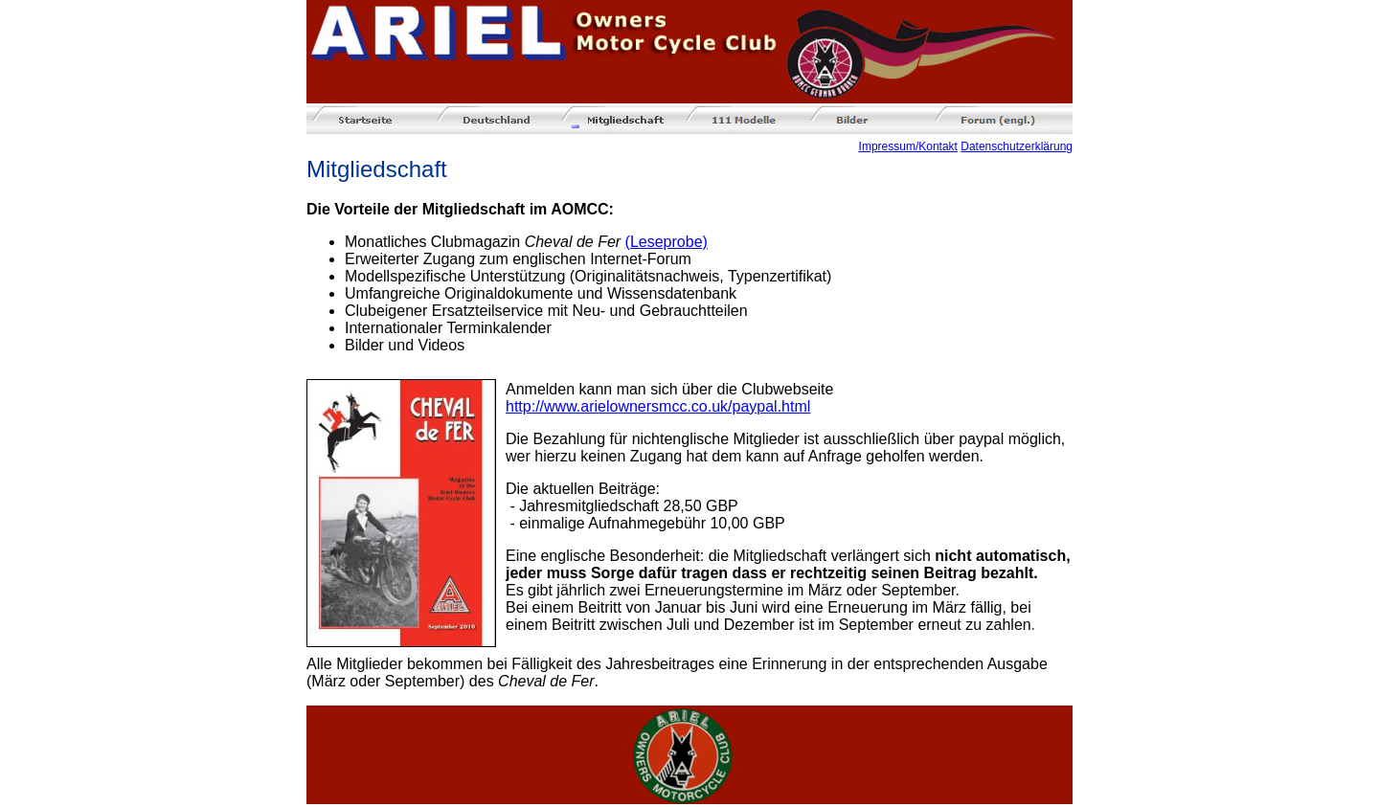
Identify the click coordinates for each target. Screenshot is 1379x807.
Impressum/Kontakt (908, 146)
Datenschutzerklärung (1017, 146)
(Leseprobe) (666, 242)
